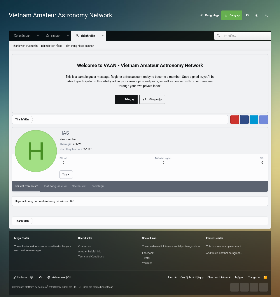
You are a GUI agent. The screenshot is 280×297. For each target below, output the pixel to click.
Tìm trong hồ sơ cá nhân (80, 46)
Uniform (20, 277)
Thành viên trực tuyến (25, 46)
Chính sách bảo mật (219, 277)
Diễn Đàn (26, 36)
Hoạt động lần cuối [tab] (54, 186)
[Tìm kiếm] (266, 15)
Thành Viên (89, 36)
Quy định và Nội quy (191, 277)
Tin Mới (56, 36)
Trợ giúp (239, 277)
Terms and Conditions (91, 256)
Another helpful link (89, 251)
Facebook (148, 253)
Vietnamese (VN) (59, 277)
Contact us (84, 246)
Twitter (146, 258)
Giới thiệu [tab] (97, 186)
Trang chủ (254, 277)
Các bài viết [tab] (79, 186)
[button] (257, 15)
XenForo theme (91, 287)
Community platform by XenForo (44, 287)
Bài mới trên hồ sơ (51, 46)
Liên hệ (172, 277)
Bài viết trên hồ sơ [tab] (26, 186)
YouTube (147, 263)
